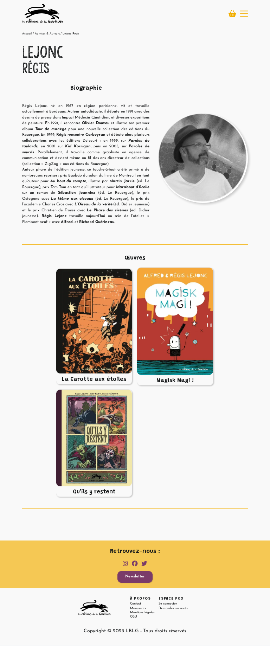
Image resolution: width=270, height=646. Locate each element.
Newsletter (135, 576)
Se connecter (168, 603)
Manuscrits (138, 608)
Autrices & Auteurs (47, 33)
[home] (42, 13)
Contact (135, 603)
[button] (244, 14)
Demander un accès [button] (173, 608)
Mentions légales (142, 612)
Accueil (27, 33)
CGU (133, 616)
